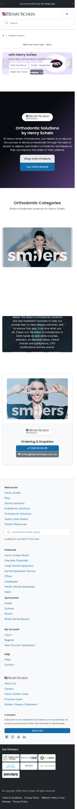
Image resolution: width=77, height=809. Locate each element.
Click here (34, 539)
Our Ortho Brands (37, 167)
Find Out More (18, 65)
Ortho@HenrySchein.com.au (39, 454)
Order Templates (40, 65)
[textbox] (37, 23)
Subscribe (37, 730)
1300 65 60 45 (39, 448)
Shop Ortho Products (37, 159)
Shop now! (50, 4)
